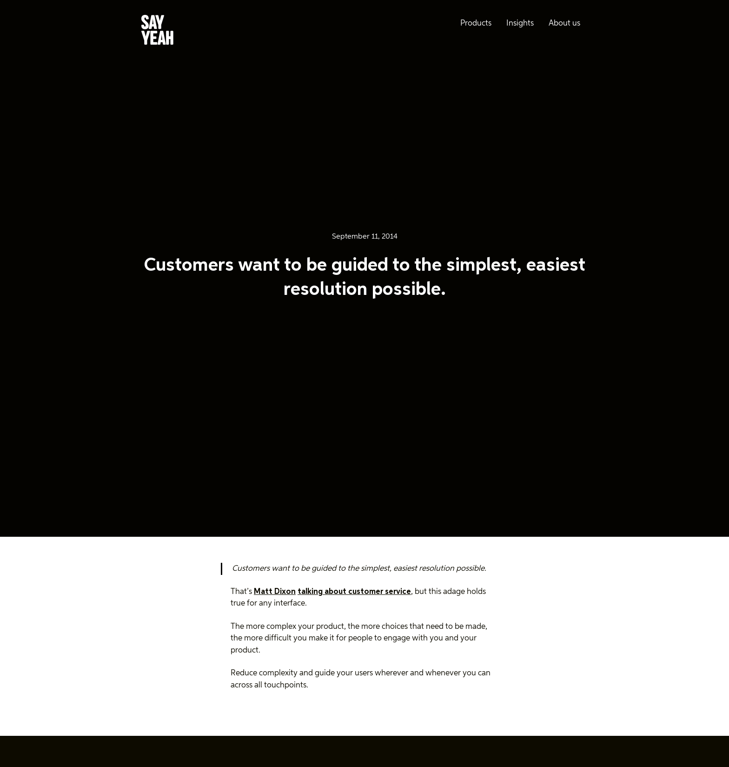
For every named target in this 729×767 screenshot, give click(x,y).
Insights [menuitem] (520, 23)
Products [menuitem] (475, 23)
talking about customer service (354, 592)
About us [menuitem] (564, 23)
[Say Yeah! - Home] (157, 31)
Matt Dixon (275, 592)
